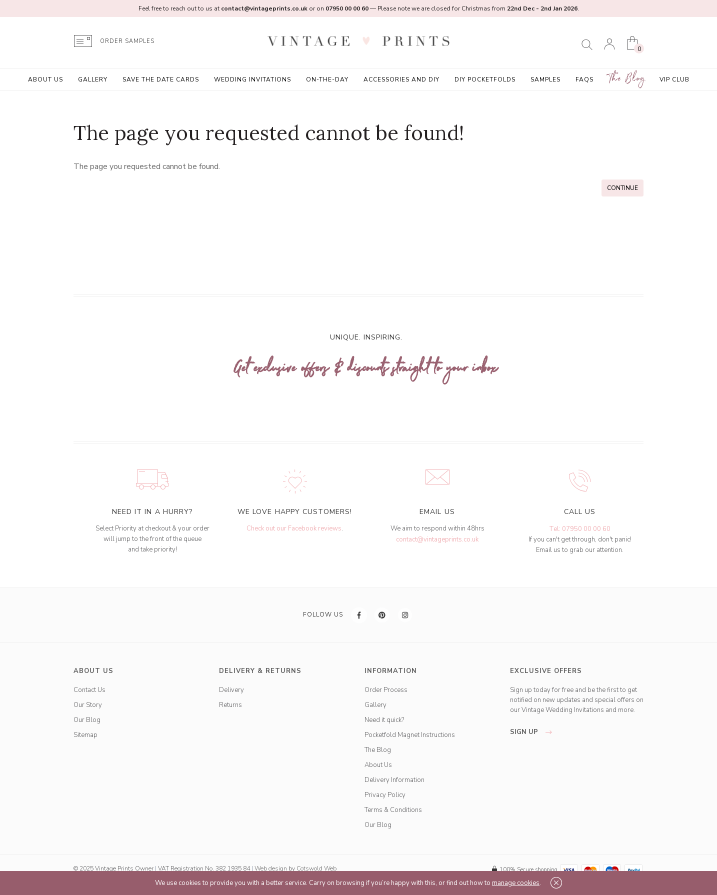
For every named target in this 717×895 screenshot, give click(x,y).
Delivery (231, 690)
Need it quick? (384, 720)
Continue (622, 188)
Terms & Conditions (393, 810)
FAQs (585, 80)
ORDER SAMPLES (127, 41)
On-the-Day (327, 80)
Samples (545, 80)
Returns (230, 705)
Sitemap (86, 735)
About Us (45, 80)
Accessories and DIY (402, 80)
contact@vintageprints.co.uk (437, 539)
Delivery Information (394, 780)
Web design (270, 868)
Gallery (93, 80)
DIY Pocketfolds (485, 80)
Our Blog (87, 720)
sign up (534, 732)
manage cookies (516, 883)
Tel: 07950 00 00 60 (579, 529)
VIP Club (675, 80)
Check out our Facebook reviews (294, 528)
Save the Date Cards (160, 80)
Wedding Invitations (252, 80)
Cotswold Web (316, 868)
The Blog (627, 79)
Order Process (386, 690)
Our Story (88, 705)
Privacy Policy (385, 795)
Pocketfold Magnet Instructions (409, 735)
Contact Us (90, 690)
